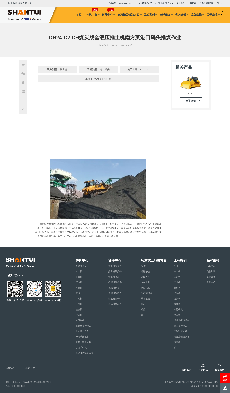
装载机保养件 (115, 298)
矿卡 (78, 293)
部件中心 (107, 14)
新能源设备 (81, 266)
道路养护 (145, 277)
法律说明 (10, 367)
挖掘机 (79, 282)
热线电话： (120, 3)
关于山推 (212, 14)
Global (219, 3)
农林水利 (145, 282)
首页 (78, 14)
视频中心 (211, 282)
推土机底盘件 (115, 266)
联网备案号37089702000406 (204, 386)
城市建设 (145, 298)
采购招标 (180, 3)
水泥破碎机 (81, 347)
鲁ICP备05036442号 (208, 382)
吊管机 (177, 315)
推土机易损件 (115, 271)
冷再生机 (80, 320)
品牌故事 (211, 271)
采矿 (143, 266)
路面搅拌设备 (82, 331)
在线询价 (225, 378)
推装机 (79, 287)
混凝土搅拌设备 (83, 325)
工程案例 (149, 14)
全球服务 (165, 14)
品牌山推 (196, 14)
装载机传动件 (115, 304)
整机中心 (91, 14)
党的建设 (180, 14)
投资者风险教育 (206, 3)
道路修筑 (145, 271)
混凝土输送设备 (83, 342)
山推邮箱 (192, 3)
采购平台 (30, 367)
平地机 (79, 298)
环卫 (143, 315)
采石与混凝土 (147, 293)
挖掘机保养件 (115, 293)
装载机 (79, 277)
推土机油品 (113, 277)
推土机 (79, 271)
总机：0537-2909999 (15, 386)
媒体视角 (211, 277)
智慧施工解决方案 (128, 14)
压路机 (79, 304)
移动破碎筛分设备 (84, 353)
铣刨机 (79, 309)
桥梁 (143, 309)
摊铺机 (79, 315)
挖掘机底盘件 (115, 282)
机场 (143, 304)
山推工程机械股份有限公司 (20, 3)
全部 (176, 266)
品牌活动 (211, 266)
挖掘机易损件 (115, 287)
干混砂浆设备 (82, 336)
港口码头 (145, 287)
